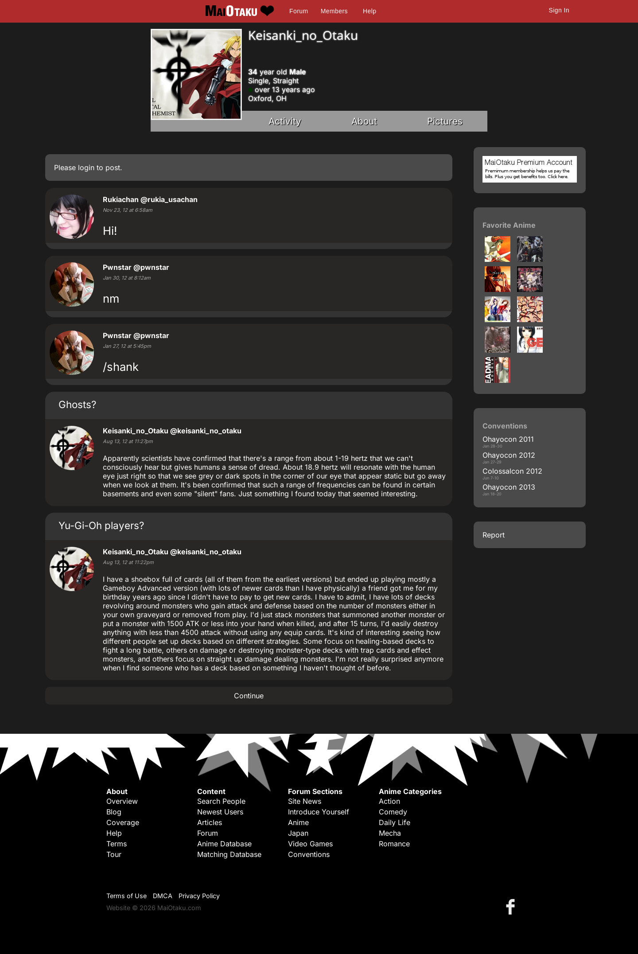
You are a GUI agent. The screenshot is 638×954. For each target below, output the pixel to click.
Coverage (122, 822)
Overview (122, 801)
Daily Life (394, 822)
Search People (221, 801)
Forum (298, 11)
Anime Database (224, 843)
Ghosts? (77, 404)
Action (389, 801)
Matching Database (229, 854)
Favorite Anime (509, 225)
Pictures (445, 121)
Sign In (559, 10)
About (364, 121)
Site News (304, 801)
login (86, 167)
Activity (284, 121)
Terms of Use (126, 895)
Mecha (390, 833)
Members (334, 11)
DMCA (162, 895)
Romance (394, 843)
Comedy (393, 811)
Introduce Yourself (318, 811)
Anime (298, 822)
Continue (249, 695)
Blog (113, 811)
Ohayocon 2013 (508, 487)
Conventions (309, 854)
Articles (209, 822)
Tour (113, 854)
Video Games (310, 843)
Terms (116, 843)
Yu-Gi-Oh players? (101, 525)
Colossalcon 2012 (512, 471)
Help (369, 11)
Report (493, 534)
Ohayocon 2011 (508, 439)
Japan (298, 833)
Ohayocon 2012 (508, 455)
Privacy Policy (199, 895)
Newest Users (220, 811)
